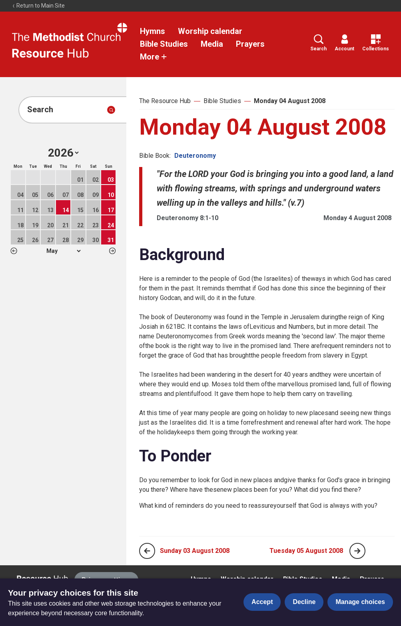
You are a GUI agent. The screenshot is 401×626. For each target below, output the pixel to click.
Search (318, 43)
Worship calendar (210, 31)
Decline (304, 601)
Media (212, 44)
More (153, 57)
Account (344, 43)
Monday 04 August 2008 (289, 101)
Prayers (250, 44)
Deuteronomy (195, 155)
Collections (375, 43)
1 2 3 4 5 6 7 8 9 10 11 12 (63, 250)
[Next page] (357, 551)
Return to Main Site (38, 5)
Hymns (152, 31)
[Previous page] (147, 551)
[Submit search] (111, 110)
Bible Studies (164, 44)
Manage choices (360, 601)
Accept (262, 601)
